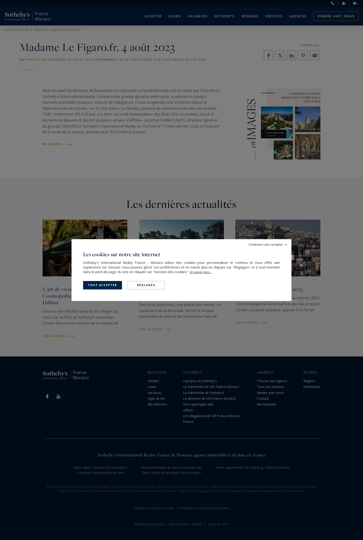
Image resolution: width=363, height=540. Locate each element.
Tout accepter (102, 285)
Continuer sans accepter (266, 244)
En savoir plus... (201, 272)
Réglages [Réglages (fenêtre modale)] (146, 285)
